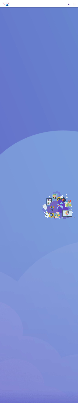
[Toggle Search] (69, 4)
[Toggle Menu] (75, 4)
